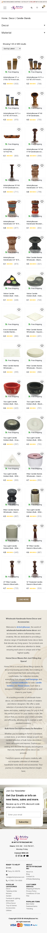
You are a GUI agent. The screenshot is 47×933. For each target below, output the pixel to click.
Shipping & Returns (33, 889)
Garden (8, 896)
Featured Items (31, 906)
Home (4, 18)
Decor (23, 25)
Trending (29, 909)
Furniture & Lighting (13, 898)
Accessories (10, 908)
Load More (23, 599)
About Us (29, 872)
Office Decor (11, 903)
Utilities (9, 910)
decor (12, 18)
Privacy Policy (31, 891)
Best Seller (30, 904)
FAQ (27, 896)
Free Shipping (12, 72)
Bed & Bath (10, 901)
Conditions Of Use (33, 893)
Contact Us (30, 876)
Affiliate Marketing (33, 879)
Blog (28, 874)
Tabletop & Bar (11, 891)
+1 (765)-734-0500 (14, 880)
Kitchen (9, 893)
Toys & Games (11, 905)
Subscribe (23, 822)
